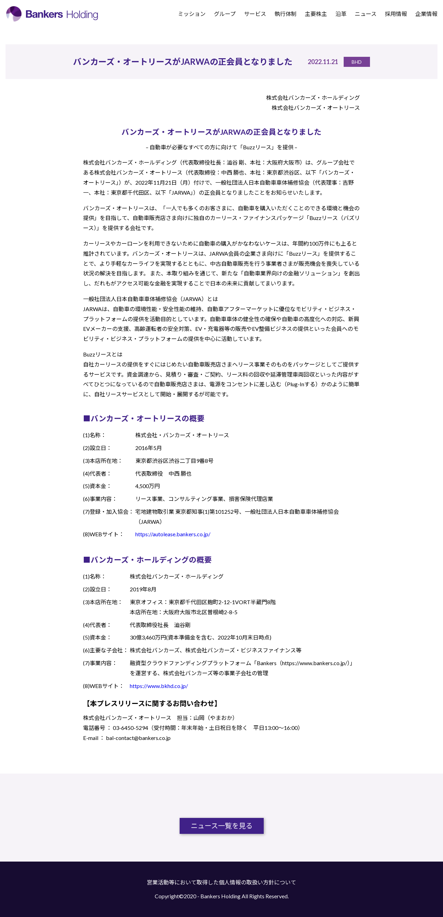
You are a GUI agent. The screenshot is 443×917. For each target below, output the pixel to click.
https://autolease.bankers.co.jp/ (172, 534)
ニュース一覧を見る (222, 826)
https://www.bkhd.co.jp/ (159, 685)
